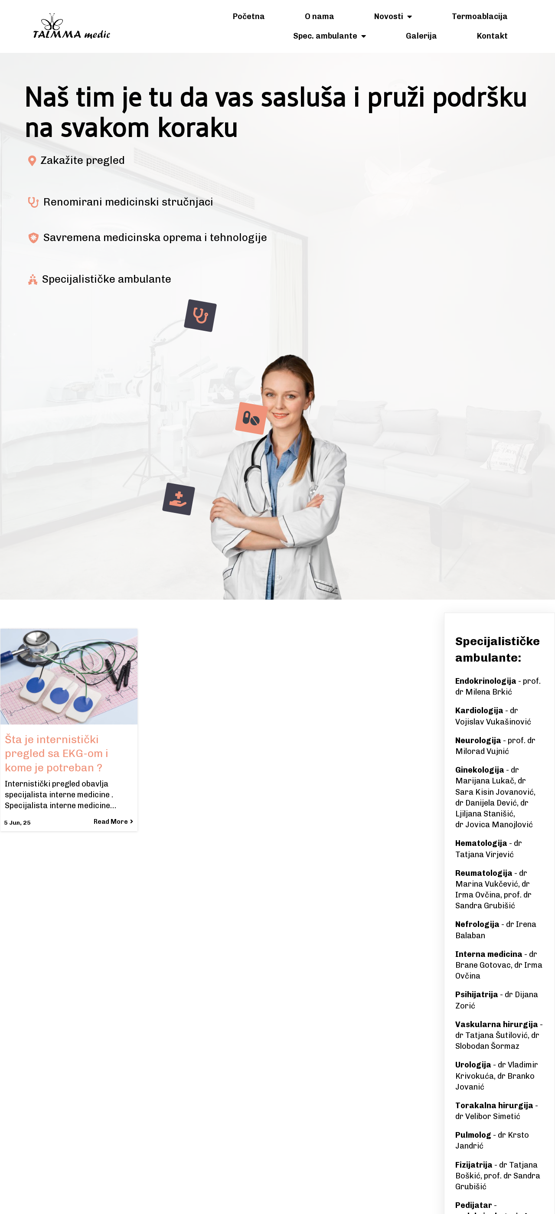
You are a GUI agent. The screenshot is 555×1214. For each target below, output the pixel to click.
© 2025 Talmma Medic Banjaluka (277, 1199)
